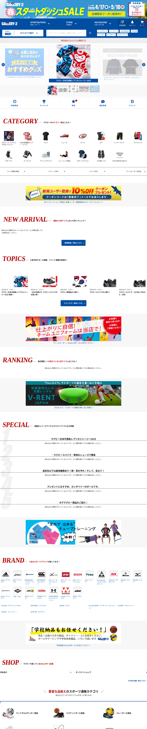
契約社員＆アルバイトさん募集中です (73, 40)
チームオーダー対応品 (133, 171)
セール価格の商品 (13, 171)
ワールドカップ (102, 31)
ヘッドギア (101, 34)
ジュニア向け (93, 171)
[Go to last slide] (3, 64)
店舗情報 (70, 23)
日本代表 (134, 31)
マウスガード (111, 34)
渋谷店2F (3, 672)
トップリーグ (114, 31)
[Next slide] (143, 64)
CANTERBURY (124, 31)
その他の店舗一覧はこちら (136, 680)
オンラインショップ (83, 672)
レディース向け (53, 171)
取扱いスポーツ (38, 23)
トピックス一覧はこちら (73, 303)
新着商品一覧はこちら (73, 242)
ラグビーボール (122, 34)
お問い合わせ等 (102, 23)
